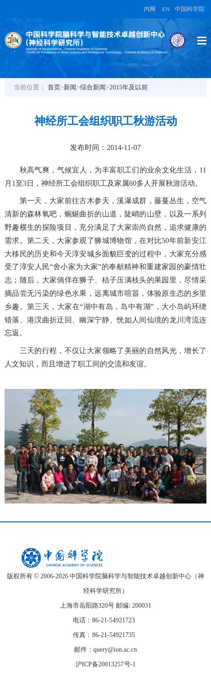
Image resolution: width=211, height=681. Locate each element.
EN (166, 9)
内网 (150, 9)
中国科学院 (190, 9)
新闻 (70, 87)
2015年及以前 (128, 87)
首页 (54, 87)
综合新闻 (93, 87)
